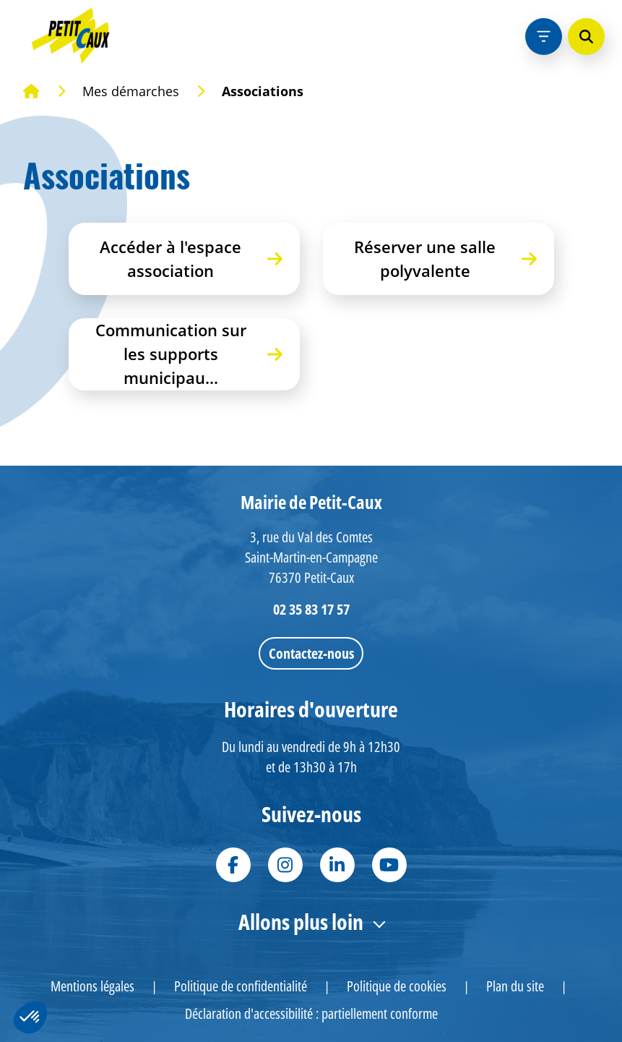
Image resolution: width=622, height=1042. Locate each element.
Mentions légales (92, 986)
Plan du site (515, 986)
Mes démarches (130, 91)
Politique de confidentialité (240, 986)
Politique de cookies (396, 986)
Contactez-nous (311, 653)
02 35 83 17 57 (311, 609)
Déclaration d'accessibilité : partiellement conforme (311, 1013)
